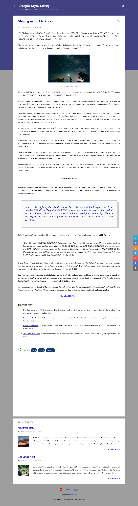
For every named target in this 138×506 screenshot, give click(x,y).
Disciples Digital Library (34, 6)
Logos (41, 350)
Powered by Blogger (68, 490)
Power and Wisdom (30, 326)
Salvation (50, 350)
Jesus (34, 350)
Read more (114, 449)
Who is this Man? (26, 428)
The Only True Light (31, 334)
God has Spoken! (30, 310)
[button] (118, 21)
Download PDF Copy (68, 296)
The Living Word (26, 457)
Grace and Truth (29, 318)
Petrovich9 (74, 494)
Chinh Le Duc (68, 86)
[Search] (123, 7)
